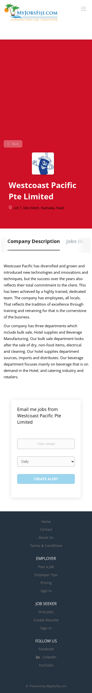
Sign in (46, 590)
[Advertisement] (46, 92)
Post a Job (46, 566)
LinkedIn (49, 657)
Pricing (46, 582)
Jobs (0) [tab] (75, 241)
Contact (46, 529)
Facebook (46, 649)
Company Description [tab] (33, 241)
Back (15, 144)
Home (46, 521)
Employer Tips (46, 574)
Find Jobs (46, 612)
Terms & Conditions (46, 545)
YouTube (46, 665)
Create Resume (46, 620)
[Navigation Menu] (83, 8)
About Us (46, 537)
